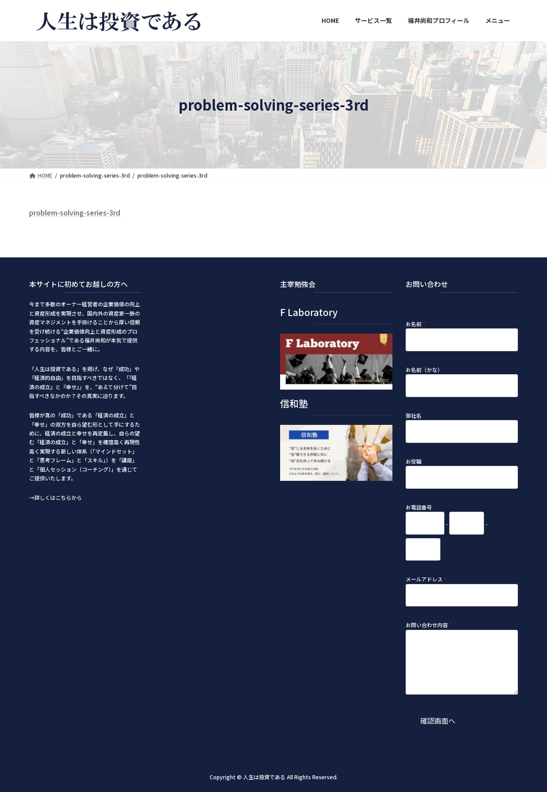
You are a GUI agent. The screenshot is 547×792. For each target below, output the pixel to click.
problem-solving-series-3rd (74, 212)
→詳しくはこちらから (55, 497)
